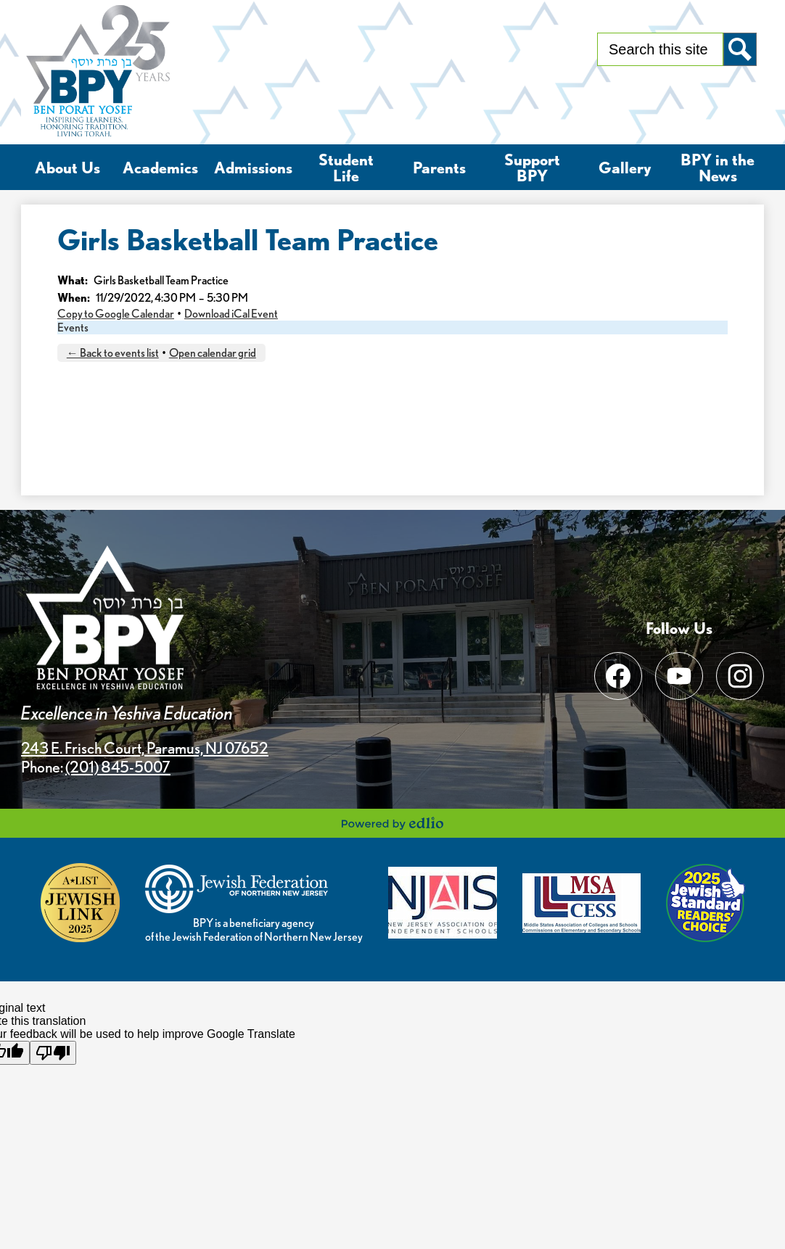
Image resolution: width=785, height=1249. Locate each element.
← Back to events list (113, 353)
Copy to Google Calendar (115, 314)
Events (73, 327)
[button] (67, 167)
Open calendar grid (212, 353)
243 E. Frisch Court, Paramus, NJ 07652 (144, 747)
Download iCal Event (231, 314)
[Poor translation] (53, 1053)
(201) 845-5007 (117, 766)
